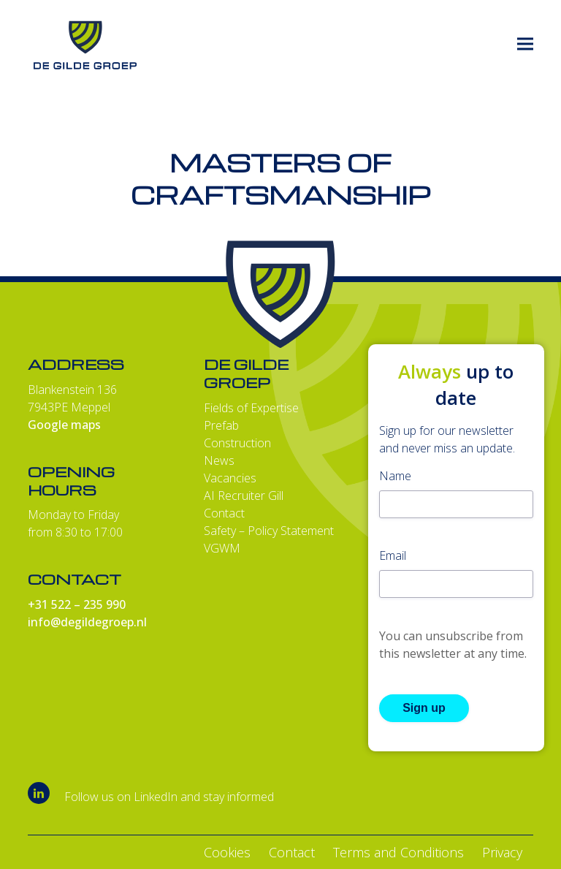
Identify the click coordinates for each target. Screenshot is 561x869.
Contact (224, 513)
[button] (525, 44)
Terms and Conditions (398, 852)
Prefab (221, 425)
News (219, 460)
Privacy (502, 852)
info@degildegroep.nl (87, 622)
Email (392, 555)
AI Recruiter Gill (243, 495)
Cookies (227, 852)
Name (395, 476)
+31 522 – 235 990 (77, 604)
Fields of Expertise (251, 408)
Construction (237, 443)
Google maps (64, 425)
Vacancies (230, 478)
